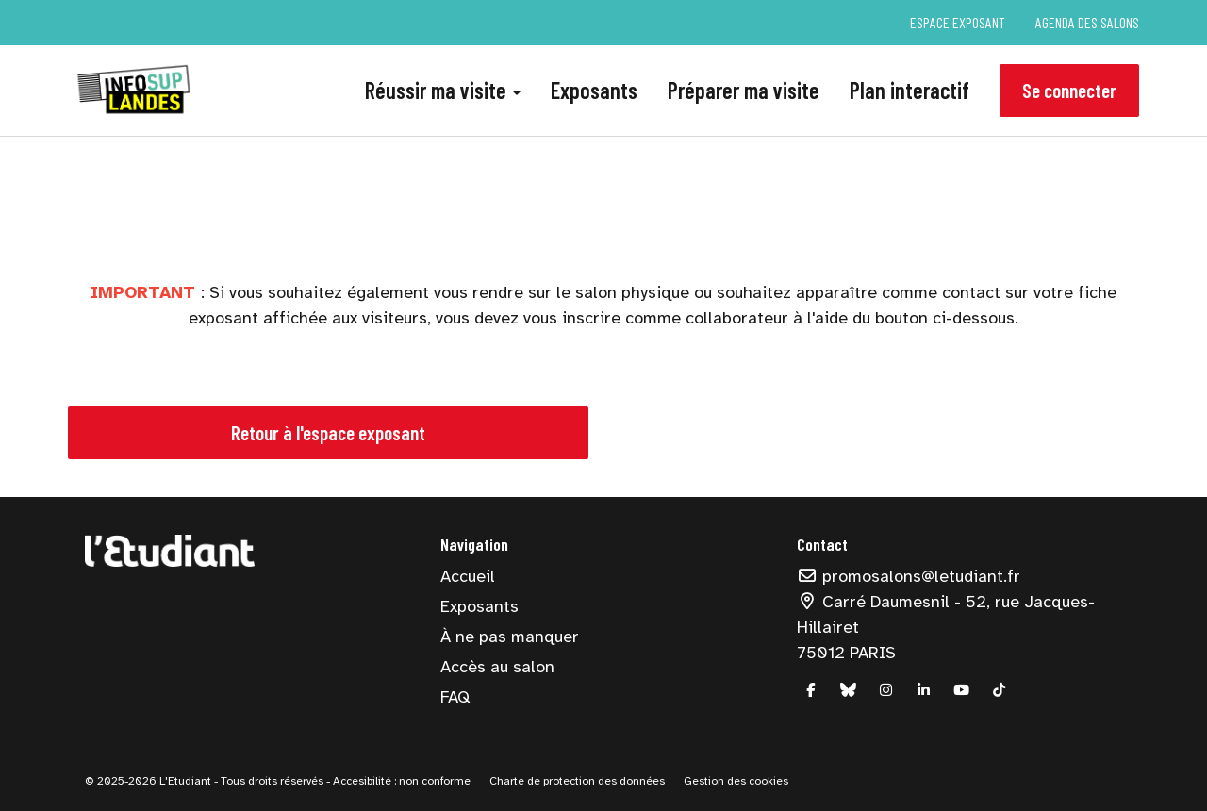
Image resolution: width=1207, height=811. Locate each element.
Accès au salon (497, 666)
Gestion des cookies (736, 780)
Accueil (467, 576)
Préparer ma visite (743, 90)
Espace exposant (957, 22)
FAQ (455, 697)
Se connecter (1069, 90)
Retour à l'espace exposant (328, 432)
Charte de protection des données (577, 780)
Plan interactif (909, 90)
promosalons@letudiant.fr (909, 576)
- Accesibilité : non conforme (398, 780)
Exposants (594, 90)
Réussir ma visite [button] (443, 90)
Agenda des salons (1087, 22)
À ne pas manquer (509, 636)
